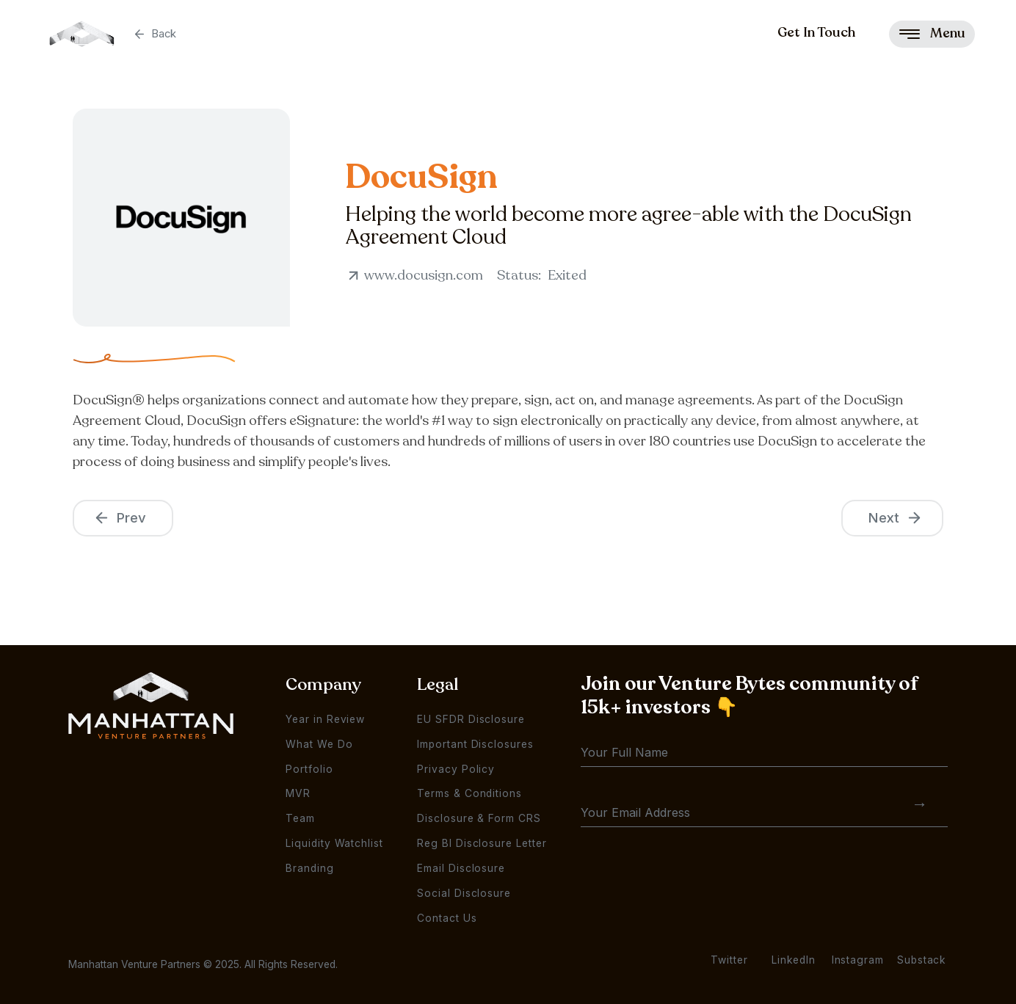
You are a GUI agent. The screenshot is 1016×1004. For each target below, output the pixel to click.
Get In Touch (816, 32)
